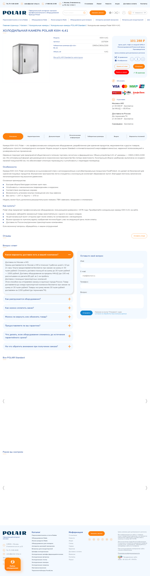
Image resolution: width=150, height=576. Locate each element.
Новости (108, 4)
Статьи (71, 543)
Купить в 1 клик (122, 66)
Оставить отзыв (139, 236)
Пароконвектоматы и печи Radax (15, 20)
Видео (116, 136)
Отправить (86, 313)
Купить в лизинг (121, 72)
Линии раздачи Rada (58, 20)
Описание (13, 136)
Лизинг (99, 4)
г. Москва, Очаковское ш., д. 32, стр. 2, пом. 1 (71, 4)
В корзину (138, 66)
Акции (117, 4)
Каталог (36, 532)
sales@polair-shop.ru (31, 4)
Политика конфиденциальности (129, 553)
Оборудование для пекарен (81, 20)
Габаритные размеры (96, 136)
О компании (89, 4)
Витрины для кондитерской (132, 20)
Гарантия (72, 549)
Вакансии (72, 554)
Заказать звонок (98, 13)
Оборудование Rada (39, 20)
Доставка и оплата (130, 4)
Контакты (143, 4)
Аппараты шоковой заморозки (107, 20)
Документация (54, 136)
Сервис (71, 546)
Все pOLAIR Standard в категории (68, 57)
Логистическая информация (75, 136)
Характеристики (34, 136)
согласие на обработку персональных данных (111, 314)
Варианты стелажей (137, 136)
